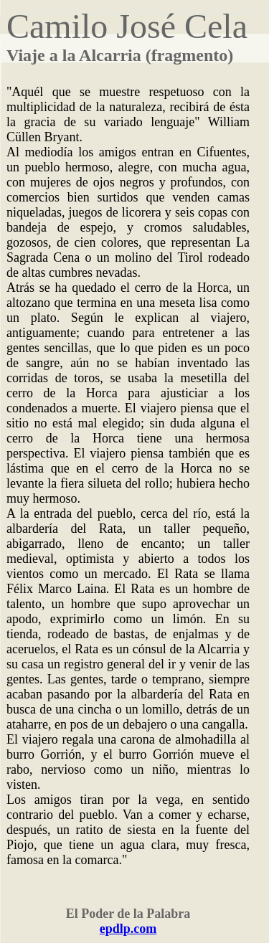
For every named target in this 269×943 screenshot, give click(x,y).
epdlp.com (128, 928)
